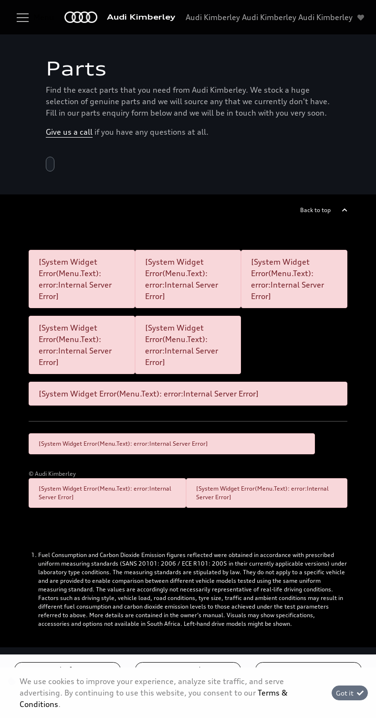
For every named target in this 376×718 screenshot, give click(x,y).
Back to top (315, 210)
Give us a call (69, 132)
